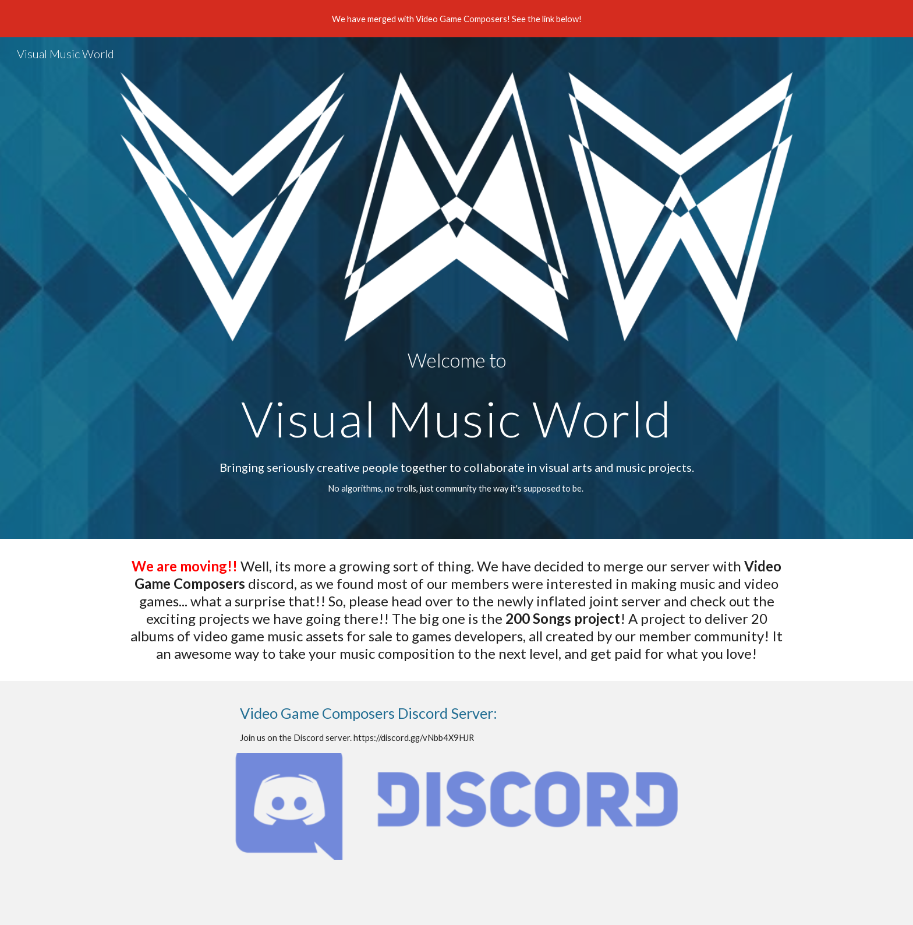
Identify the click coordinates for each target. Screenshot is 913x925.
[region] (456, 18)
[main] (456, 396)
